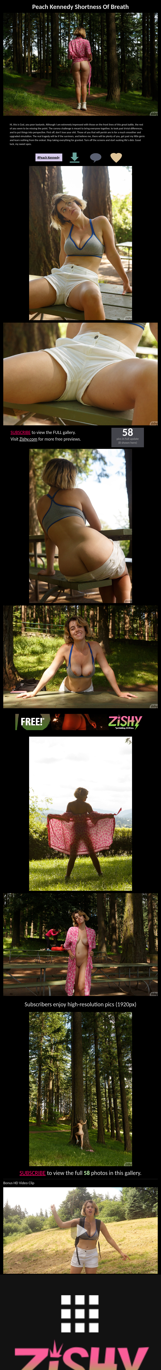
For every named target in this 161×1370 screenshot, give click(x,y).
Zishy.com (28, 439)
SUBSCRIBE (21, 432)
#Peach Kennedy (48, 157)
